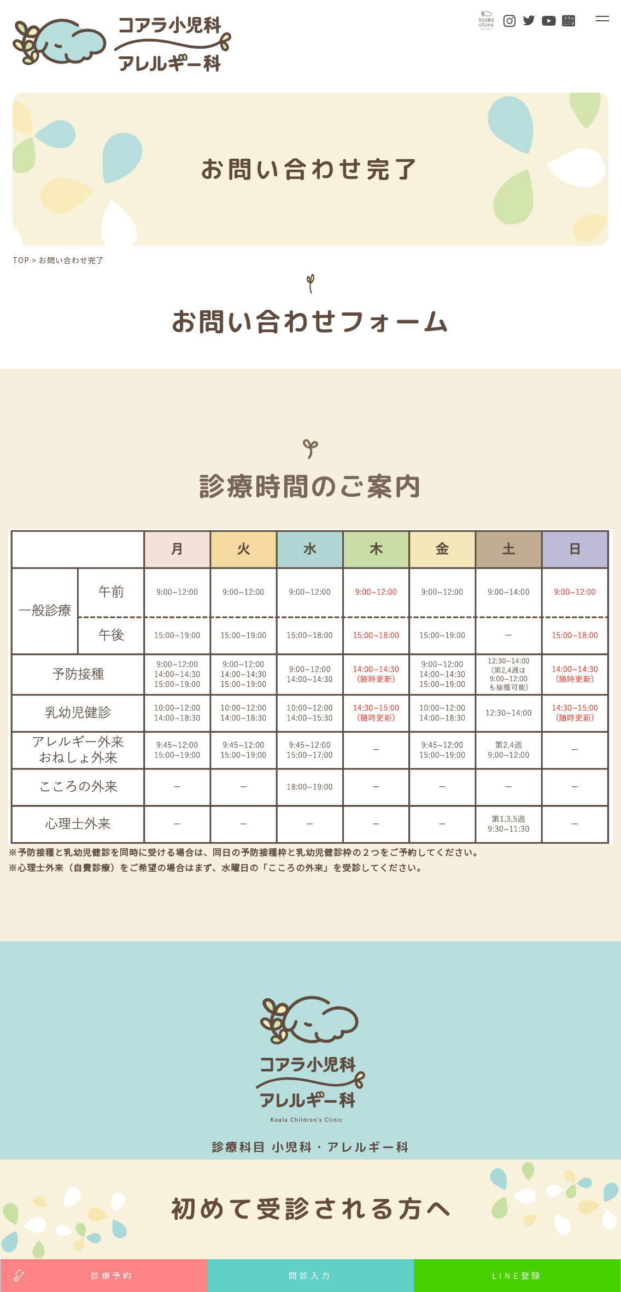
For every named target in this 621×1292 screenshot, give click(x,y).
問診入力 (310, 1275)
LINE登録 (517, 1275)
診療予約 (112, 1275)
